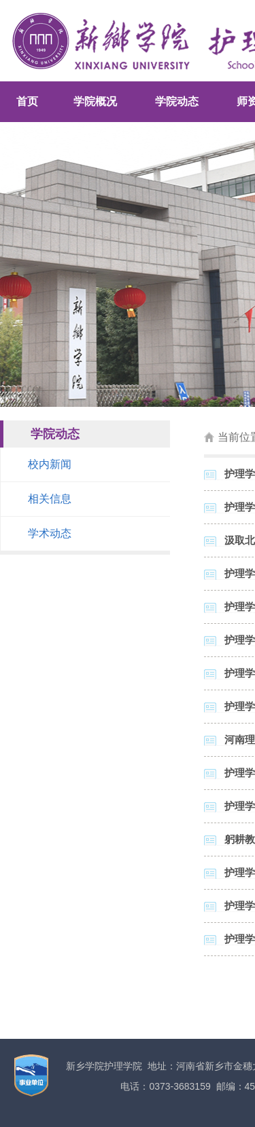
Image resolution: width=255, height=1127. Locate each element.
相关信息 (49, 499)
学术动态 (49, 533)
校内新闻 (49, 464)
